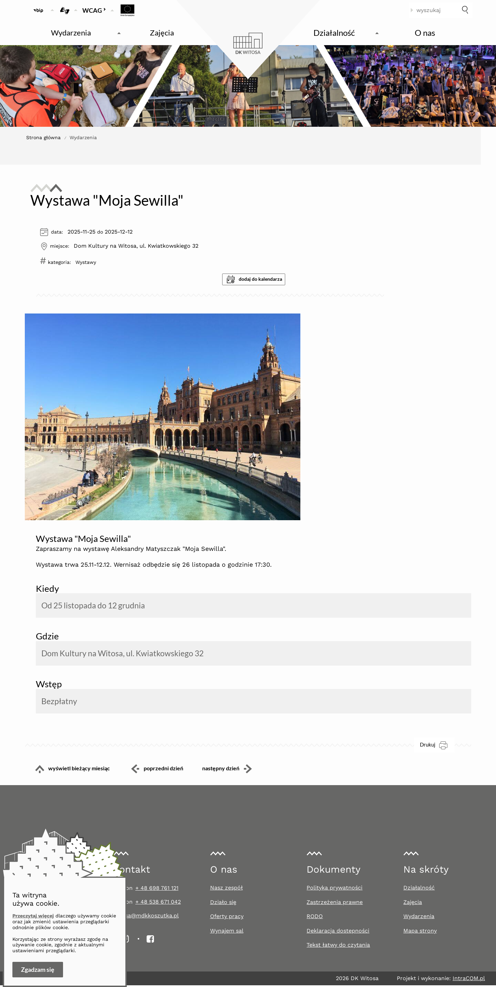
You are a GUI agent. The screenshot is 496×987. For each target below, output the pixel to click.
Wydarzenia (418, 918)
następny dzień (232, 770)
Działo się (223, 904)
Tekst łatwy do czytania (338, 947)
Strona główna (43, 137)
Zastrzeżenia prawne (335, 904)
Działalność (419, 889)
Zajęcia (412, 904)
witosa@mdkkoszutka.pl (146, 917)
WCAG (94, 10)
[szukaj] (465, 10)
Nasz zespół (226, 889)
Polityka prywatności (334, 889)
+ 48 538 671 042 (158, 903)
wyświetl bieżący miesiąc (67, 770)
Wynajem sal (227, 932)
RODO (315, 918)
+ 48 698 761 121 (156, 889)
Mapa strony (420, 932)
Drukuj (437, 746)
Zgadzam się (37, 969)
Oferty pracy (227, 918)
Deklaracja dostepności (338, 932)
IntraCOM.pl (469, 980)
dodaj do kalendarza (254, 279)
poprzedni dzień (156, 770)
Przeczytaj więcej (33, 915)
